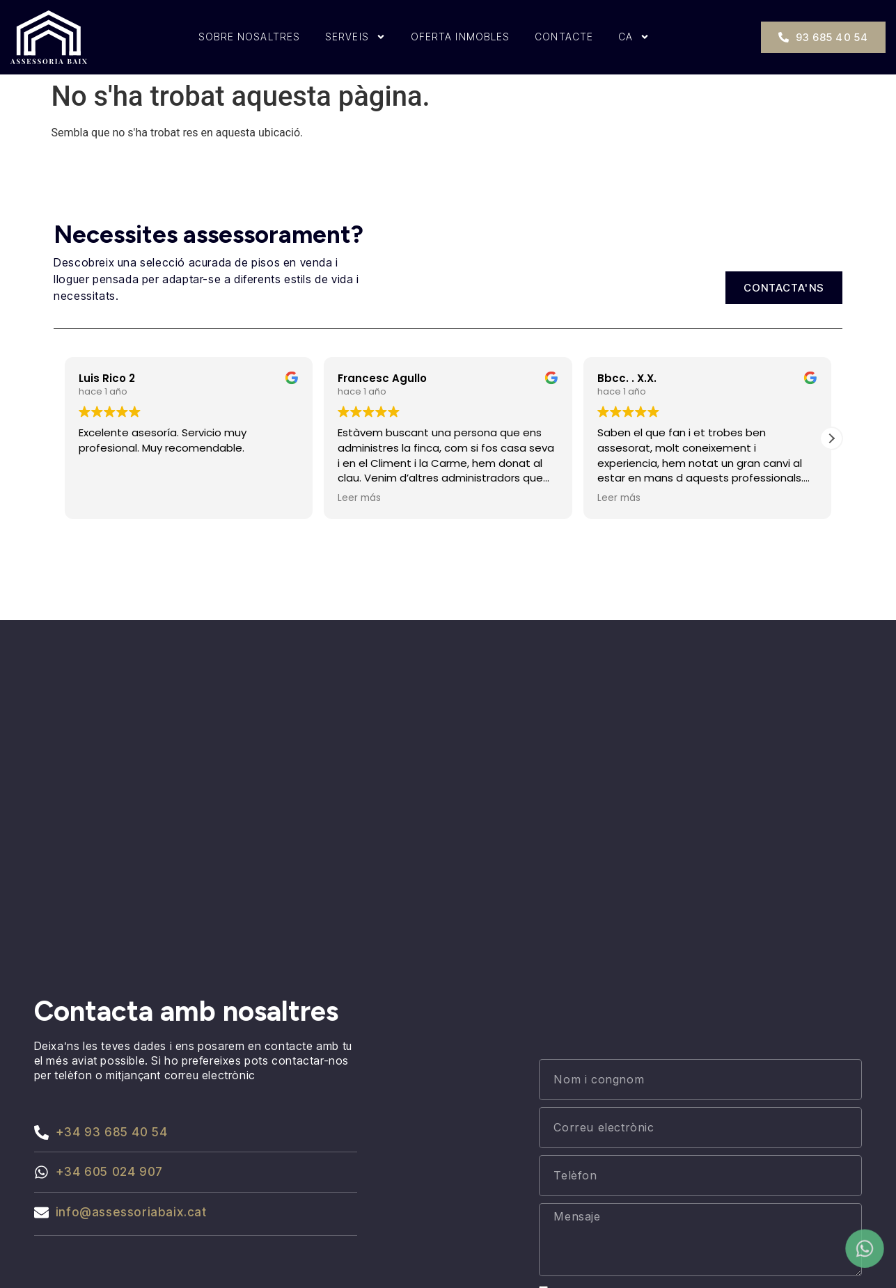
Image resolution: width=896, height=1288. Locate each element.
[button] (831, 438)
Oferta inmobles (460, 36)
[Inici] (48, 37)
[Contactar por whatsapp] (865, 1250)
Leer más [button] (359, 498)
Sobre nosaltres (249, 36)
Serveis (355, 37)
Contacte (564, 36)
